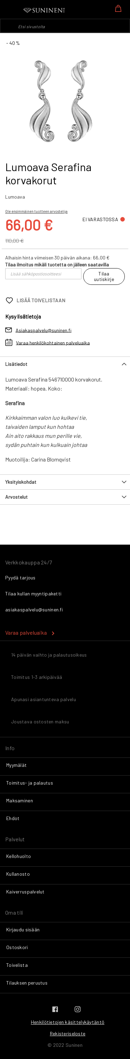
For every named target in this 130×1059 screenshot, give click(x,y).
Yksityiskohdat (20, 482)
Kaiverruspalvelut (25, 891)
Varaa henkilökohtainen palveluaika (53, 342)
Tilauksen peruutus (26, 983)
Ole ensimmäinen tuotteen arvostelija (36, 211)
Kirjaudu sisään (23, 929)
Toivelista (17, 965)
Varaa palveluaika (26, 632)
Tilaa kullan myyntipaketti (33, 593)
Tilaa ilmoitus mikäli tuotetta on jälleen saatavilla (57, 264)
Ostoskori (17, 947)
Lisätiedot (16, 364)
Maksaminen (19, 800)
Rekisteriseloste (67, 1033)
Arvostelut (16, 497)
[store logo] (44, 10)
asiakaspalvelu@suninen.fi (34, 609)
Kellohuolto (18, 856)
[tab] (65, 363)
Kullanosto (18, 874)
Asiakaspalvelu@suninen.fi (43, 330)
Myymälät (16, 765)
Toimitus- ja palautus (29, 783)
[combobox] (65, 26)
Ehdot (12, 818)
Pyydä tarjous (20, 577)
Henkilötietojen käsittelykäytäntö (67, 1022)
